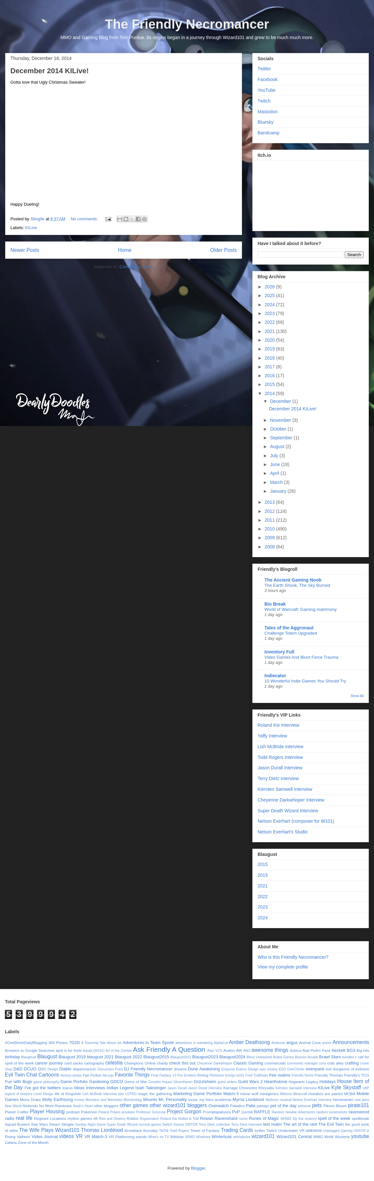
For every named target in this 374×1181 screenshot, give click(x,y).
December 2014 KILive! (49, 71)
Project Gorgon (184, 1111)
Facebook (267, 79)
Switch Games (173, 1124)
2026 (270, 286)
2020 (270, 340)
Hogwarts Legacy (303, 1081)
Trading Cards (237, 1130)
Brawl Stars (330, 1056)
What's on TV (158, 1137)
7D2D (74, 1042)
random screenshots (331, 1112)
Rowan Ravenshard (218, 1118)
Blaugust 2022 (128, 1056)
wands (141, 1136)
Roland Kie (168, 1118)
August (277, 446)
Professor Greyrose (151, 1112)
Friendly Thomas (328, 1075)
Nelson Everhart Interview (312, 1100)
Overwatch (218, 1105)
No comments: (85, 218)
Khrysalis (266, 1088)
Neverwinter (343, 1099)
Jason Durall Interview (280, 767)
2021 (270, 331)
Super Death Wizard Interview (288, 810)
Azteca (295, 1050)
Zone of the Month (33, 1142)
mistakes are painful (325, 1094)
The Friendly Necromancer (187, 24)
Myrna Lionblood (248, 1099)
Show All (357, 696)
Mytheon (271, 1100)
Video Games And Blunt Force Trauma (301, 657)
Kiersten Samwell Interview (285, 789)
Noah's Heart (83, 1106)
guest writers (227, 1082)
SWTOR (191, 1124)
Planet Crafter (17, 1112)
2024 (270, 304)
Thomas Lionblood (102, 1130)
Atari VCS (214, 1050)
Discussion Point (110, 1069)
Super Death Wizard (122, 1124)
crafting (352, 1063)
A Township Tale (93, 1043)
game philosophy (46, 1082)
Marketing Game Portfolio (197, 1093)
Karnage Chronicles (240, 1088)
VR (79, 1136)
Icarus (67, 1088)
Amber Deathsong (249, 1042)
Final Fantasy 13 (163, 1075)
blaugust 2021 (100, 1056)
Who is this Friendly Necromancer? (293, 957)
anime (326, 1043)
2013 (270, 502)
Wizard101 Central (294, 1136)
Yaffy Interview (272, 735)
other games (134, 1105)
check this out (182, 1063)
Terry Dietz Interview (278, 778)
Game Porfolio (74, 1081)
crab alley (335, 1063)
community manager (302, 1063)
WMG (318, 1136)
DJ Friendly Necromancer (148, 1068)
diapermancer (84, 1069)
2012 (270, 511)
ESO (282, 1069)
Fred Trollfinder (257, 1075)
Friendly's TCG (356, 1075)
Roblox (132, 1118)
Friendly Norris (303, 1075)
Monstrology (133, 1100)
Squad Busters (17, 1124)
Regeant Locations (50, 1118)
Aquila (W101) (93, 1050)
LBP (366, 1088)
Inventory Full (279, 651)
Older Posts (223, 250)
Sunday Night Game (90, 1124)
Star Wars (39, 1124)
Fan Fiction (92, 1075)
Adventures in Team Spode (148, 1042)
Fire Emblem (186, 1075)
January (278, 491)
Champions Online (140, 1063)
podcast (73, 1112)
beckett (338, 1050)
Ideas (79, 1087)
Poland (104, 1112)
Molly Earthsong (57, 1099)
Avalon (229, 1050)
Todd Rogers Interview (280, 757)
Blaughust (28, 1057)
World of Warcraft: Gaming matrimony (300, 609)
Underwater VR (291, 1130)
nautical (285, 1100)
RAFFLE (262, 1111)
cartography (94, 1063)
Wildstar (177, 1136)
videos (66, 1136)
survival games (150, 1124)
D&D (17, 1068)
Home (125, 250)
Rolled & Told (188, 1118)
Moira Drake (30, 1099)
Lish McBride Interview (280, 746)
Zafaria (11, 1142)
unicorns (314, 1130)
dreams (180, 1069)
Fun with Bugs (18, 1081)
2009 (270, 537)
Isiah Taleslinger (150, 1087)
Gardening (99, 1081)
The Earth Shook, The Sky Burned (297, 585)
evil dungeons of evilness (347, 1069)
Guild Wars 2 (250, 1081)
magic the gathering (155, 1094)
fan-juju (108, 1075)
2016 (270, 375)
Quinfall (247, 1112)
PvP (236, 1111)
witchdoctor (241, 1137)
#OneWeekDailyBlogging (26, 1042)
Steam (54, 1124)
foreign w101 (235, 1075)
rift (95, 1118)
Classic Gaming (248, 1063)
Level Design (43, 1094)
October (278, 429)
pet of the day (283, 1105)
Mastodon (267, 111)
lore (121, 1094)
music (193, 1099)
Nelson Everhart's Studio (283, 831)
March (277, 482)
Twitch (264, 100)
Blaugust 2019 (72, 1056)
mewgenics (269, 1094)
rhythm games (80, 1118)
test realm (272, 1124)
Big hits (362, 1050)
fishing (202, 1075)
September (281, 437)
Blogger (198, 1168)
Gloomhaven (183, 1082)
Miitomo (286, 1094)
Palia (250, 1105)
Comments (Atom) (136, 266)
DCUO (30, 1068)
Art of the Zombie (119, 1050)
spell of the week (334, 1118)
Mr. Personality (172, 1099)
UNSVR (359, 1131)
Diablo (65, 1068)
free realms (279, 1075)
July (274, 455)
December (281, 401)
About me (114, 1043)
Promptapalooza (217, 1112)
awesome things (269, 1050)
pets (317, 1105)
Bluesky (266, 122)
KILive (31, 227)
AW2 (246, 1050)
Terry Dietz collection (214, 1124)
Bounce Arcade (306, 1057)
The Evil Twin (331, 1124)
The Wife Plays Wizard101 (49, 1130)
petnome (304, 1106)
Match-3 (231, 1093)
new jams (361, 1100)
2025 (270, 295)
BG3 (351, 1050)
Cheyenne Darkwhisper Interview (291, 800)
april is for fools (69, 1050)
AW (239, 1050)
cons (322, 1063)
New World (13, 1106)
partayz (263, 1106)
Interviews (95, 1087)
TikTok (164, 1131)
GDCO (116, 1081)
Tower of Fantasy (205, 1130)
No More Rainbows (55, 1106)
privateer (128, 1112)
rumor (243, 1118)
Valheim (23, 1136)
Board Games (283, 1057)
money (79, 1100)
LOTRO (131, 1094)
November (281, 420)
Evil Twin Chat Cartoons (32, 1075)
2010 (270, 528)
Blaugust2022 (180, 1057)
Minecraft (300, 1094)
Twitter (264, 68)
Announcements (350, 1042)
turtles (260, 1130)
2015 (270, 384)
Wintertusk (222, 1136)
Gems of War (135, 1081)
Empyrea (228, 1069)
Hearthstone (275, 1081)
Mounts (150, 1099)
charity (162, 1063)
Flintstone (216, 1075)
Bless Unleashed (259, 1057)
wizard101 (263, 1136)
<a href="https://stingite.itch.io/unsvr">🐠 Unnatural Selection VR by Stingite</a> (310, 194)
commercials (275, 1063)
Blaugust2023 (205, 1056)
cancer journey (49, 1063)
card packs (73, 1063)
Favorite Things (132, 1075)
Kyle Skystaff (346, 1087)
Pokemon (89, 1112)
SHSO (285, 1118)
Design (52, 1069)
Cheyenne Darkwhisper (214, 1063)
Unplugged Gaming (338, 1131)
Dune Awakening (204, 1068)
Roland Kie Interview (278, 725)
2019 (270, 348)
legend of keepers (19, 1094)
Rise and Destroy (112, 1118)
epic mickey (268, 1069)
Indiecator (275, 675)
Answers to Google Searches (30, 1050)
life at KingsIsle (68, 1094)
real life (24, 1118)
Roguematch (149, 1118)
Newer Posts (24, 250)
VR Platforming (122, 1136)
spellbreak (360, 1118)
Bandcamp (268, 132)
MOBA (349, 1094)
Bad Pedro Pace (317, 1050)
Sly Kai (298, 1118)
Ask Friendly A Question (169, 1049)
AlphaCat (221, 1043)
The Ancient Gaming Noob (292, 580)
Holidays (327, 1081)
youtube (360, 1136)
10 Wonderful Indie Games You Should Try (305, 681)
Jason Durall (177, 1088)
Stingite (67, 1124)
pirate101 (358, 1105)
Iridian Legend (120, 1087)
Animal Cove (310, 1042)
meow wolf (249, 1094)
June (275, 464)
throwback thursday (141, 1130)
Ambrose (278, 1043)
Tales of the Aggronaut (289, 627)
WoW (328, 1136)
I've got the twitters (42, 1087)
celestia (114, 1062)
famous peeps (71, 1075)
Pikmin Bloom (335, 1106)
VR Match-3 (96, 1136)
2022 (270, 322)
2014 (270, 393)
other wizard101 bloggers (178, 1105)
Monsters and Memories (104, 1100)
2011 (270, 520)
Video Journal (45, 1136)
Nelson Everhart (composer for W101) (296, 821)
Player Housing (47, 1111)
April (275, 473)
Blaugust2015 (156, 1056)
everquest (315, 1068)
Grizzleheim (205, 1081)
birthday (12, 1056)
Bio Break (275, 604)
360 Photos (58, 1042)
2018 (270, 358)
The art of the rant (300, 1124)
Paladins (237, 1106)
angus (292, 1042)
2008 (270, 546)
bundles (348, 1057)
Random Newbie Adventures (293, 1112)
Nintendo (30, 1106)
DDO (42, 1069)
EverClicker (295, 1069)
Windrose (203, 1137)
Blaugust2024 (233, 1056)
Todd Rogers (179, 1131)
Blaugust (47, 1056)
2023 (270, 313)
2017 (270, 366)
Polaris (115, 1112)
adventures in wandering (193, 1043)
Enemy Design (247, 1069)
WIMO (190, 1137)
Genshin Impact (160, 1082)
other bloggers (106, 1106)
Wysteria (342, 1136)
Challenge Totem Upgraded (290, 633)
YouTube (266, 90)
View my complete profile (283, 966)
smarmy (311, 1118)
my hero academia (215, 1099)
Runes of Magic (264, 1118)
